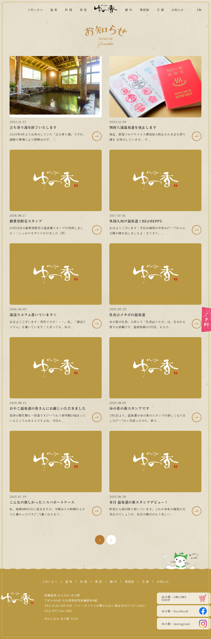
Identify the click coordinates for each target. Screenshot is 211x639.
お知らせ (177, 10)
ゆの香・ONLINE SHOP (184, 598)
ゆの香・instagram (184, 623)
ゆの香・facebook (184, 611)
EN (199, 10)
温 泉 (53, 10)
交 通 (160, 10)
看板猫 (144, 10)
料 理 (68, 10)
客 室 (83, 10)
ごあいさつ (35, 10)
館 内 (128, 10)
